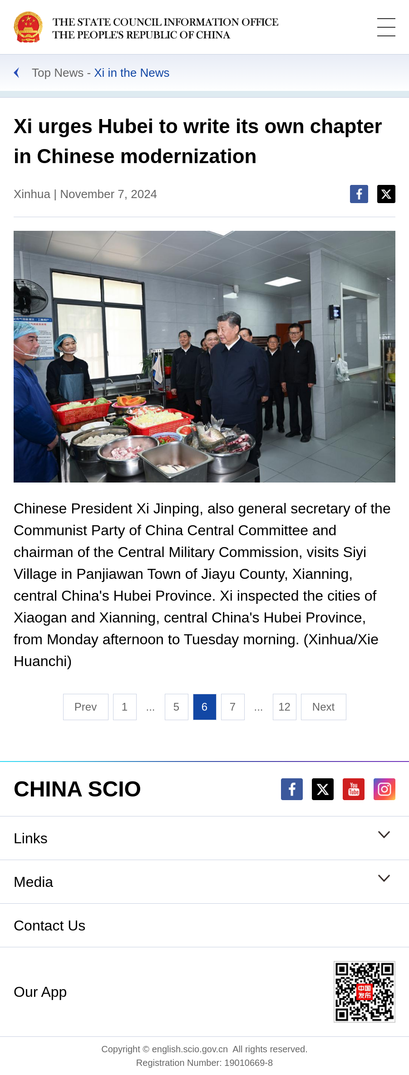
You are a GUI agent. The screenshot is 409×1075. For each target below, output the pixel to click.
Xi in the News (131, 73)
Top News (58, 73)
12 (284, 707)
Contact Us (49, 925)
